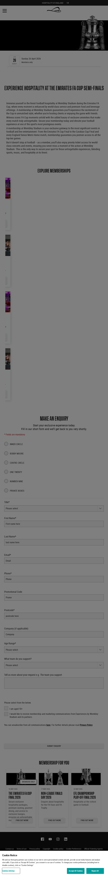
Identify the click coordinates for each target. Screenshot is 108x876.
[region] (54, 863)
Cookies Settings (8, 870)
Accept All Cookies (76, 871)
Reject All (95, 871)
